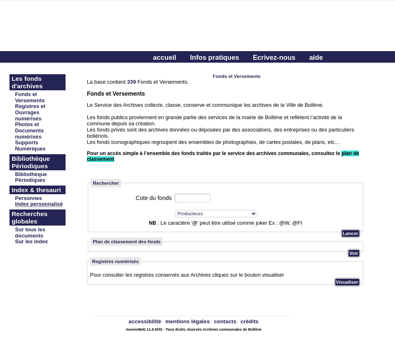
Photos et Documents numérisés (29, 130)
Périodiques (30, 180)
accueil (164, 57)
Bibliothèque (31, 174)
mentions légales (187, 321)
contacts (225, 321)
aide (316, 57)
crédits (249, 321)
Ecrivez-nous (274, 57)
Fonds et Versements (30, 97)
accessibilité (145, 321)
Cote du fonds (154, 198)
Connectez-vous (179, 71)
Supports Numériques (30, 145)
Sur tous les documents (30, 232)
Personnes (28, 198)
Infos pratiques (214, 57)
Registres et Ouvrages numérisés (30, 112)
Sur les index (31, 241)
